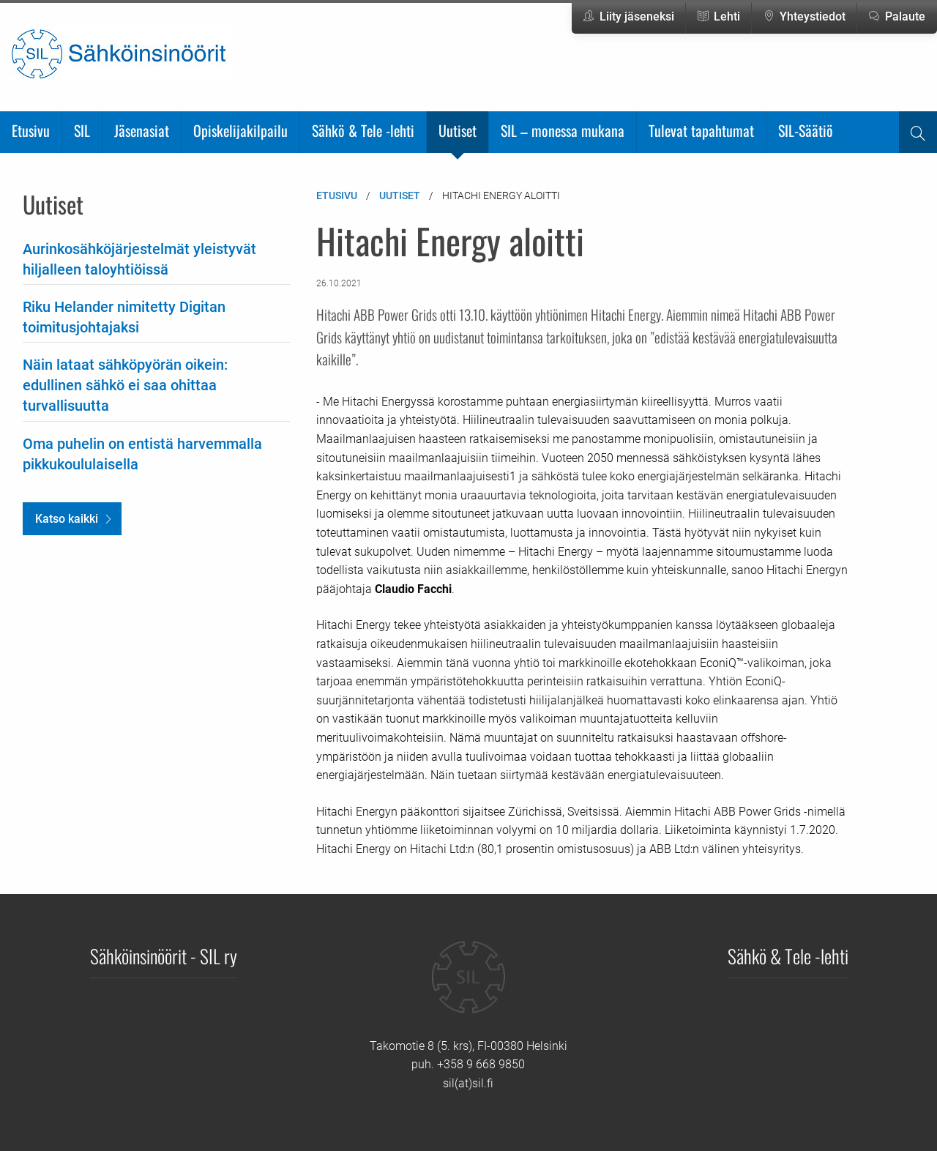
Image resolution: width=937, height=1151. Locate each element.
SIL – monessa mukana (562, 130)
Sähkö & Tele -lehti (363, 130)
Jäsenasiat (141, 130)
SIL (82, 130)
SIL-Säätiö (805, 130)
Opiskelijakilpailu (240, 130)
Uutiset (457, 130)
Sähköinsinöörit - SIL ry (163, 955)
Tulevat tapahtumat (701, 130)
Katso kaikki (66, 519)
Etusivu (31, 130)
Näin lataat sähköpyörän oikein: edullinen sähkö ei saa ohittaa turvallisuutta (125, 385)
